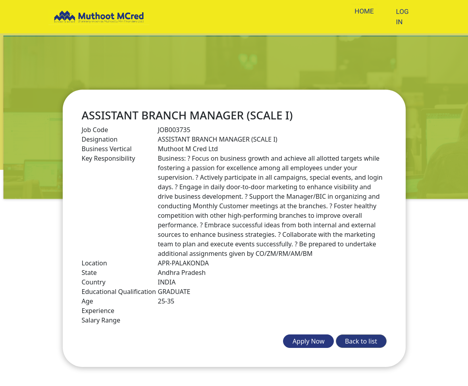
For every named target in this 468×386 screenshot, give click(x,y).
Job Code (95, 129)
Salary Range (101, 320)
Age (87, 301)
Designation (100, 139)
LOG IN (402, 17)
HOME (364, 11)
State (89, 272)
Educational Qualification (119, 291)
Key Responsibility (108, 158)
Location (94, 263)
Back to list (361, 341)
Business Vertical (107, 148)
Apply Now (308, 341)
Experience (98, 310)
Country (94, 282)
